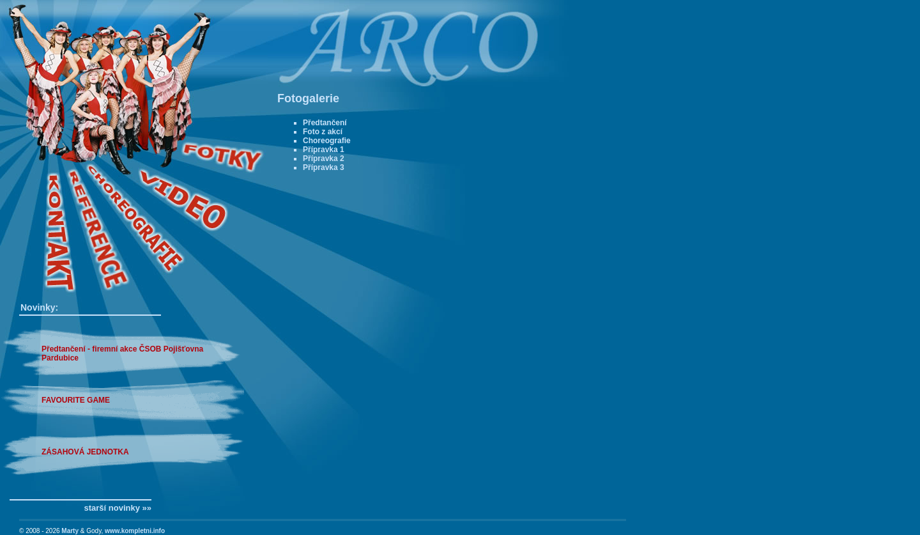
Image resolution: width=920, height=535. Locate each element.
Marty (70, 530)
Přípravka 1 (323, 149)
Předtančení (325, 122)
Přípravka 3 (323, 167)
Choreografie (327, 140)
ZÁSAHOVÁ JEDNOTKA (85, 451)
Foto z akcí (322, 131)
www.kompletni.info (135, 530)
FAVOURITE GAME (76, 400)
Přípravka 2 (323, 158)
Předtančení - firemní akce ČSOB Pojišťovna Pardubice (122, 353)
